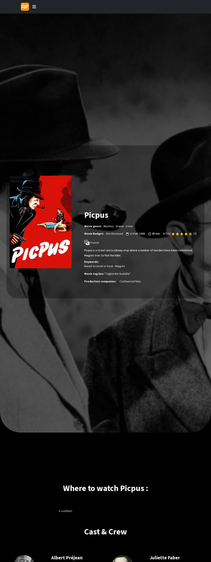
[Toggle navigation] (34, 7)
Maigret (120, 266)
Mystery (109, 226)
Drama (120, 226)
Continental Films (130, 281)
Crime (129, 226)
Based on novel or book (98, 266)
